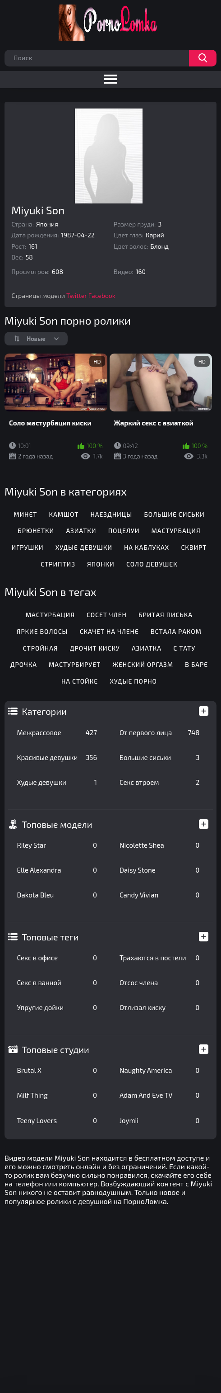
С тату (184, 648)
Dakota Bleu (57, 895)
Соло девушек (152, 564)
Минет (25, 514)
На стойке (79, 681)
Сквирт (194, 547)
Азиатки (81, 530)
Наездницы (111, 514)
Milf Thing (57, 1095)
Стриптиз (58, 564)
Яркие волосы (42, 631)
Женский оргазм (142, 664)
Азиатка (146, 648)
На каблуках (146, 547)
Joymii (159, 1120)
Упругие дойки (57, 1007)
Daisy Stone (159, 870)
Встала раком (176, 631)
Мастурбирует (75, 664)
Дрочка (23, 664)
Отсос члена (159, 982)
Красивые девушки (57, 757)
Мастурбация (176, 530)
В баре (196, 664)
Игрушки (27, 547)
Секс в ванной (57, 982)
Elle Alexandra (57, 870)
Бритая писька (165, 615)
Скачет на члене (109, 631)
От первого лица (159, 732)
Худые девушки (57, 782)
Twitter (76, 295)
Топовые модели (57, 824)
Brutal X (57, 1070)
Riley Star (57, 845)
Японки (101, 564)
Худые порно (133, 681)
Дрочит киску (95, 648)
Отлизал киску (159, 1007)
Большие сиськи (159, 757)
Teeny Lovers (57, 1120)
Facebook (101, 295)
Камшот (64, 514)
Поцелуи (124, 530)
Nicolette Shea (159, 845)
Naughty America (159, 1070)
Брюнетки (36, 530)
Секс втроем (159, 782)
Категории (44, 711)
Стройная (40, 648)
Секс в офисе (57, 958)
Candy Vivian (159, 895)
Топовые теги (50, 936)
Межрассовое (57, 732)
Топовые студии (55, 1049)
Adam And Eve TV (159, 1095)
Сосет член (107, 615)
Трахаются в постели (159, 958)
